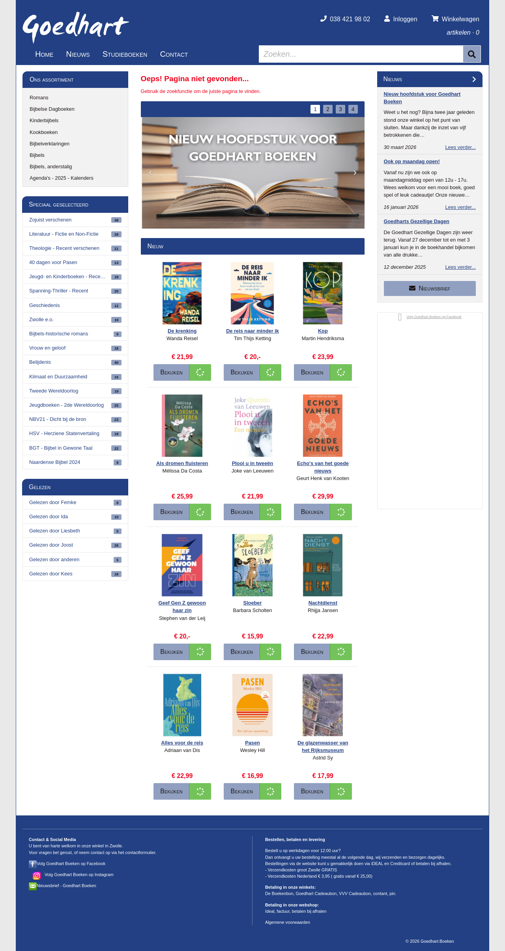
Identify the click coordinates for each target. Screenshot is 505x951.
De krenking (182, 331)
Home (44, 54)
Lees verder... (460, 147)
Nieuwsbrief (429, 288)
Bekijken (171, 372)
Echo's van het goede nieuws (323, 467)
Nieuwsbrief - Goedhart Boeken (66, 885)
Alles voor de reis (182, 743)
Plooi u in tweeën (252, 463)
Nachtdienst (323, 603)
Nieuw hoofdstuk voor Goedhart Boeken (422, 97)
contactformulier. (140, 852)
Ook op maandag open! (412, 161)
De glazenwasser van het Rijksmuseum (322, 746)
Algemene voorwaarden (287, 922)
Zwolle (116, 845)
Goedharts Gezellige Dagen (416, 221)
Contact (174, 54)
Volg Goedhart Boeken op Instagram (79, 874)
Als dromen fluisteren (182, 463)
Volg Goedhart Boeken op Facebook (71, 863)
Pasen (252, 743)
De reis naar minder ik (252, 331)
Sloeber (252, 603)
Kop (323, 331)
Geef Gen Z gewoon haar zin (182, 606)
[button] (150, 173)
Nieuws (78, 54)
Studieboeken (125, 54)
